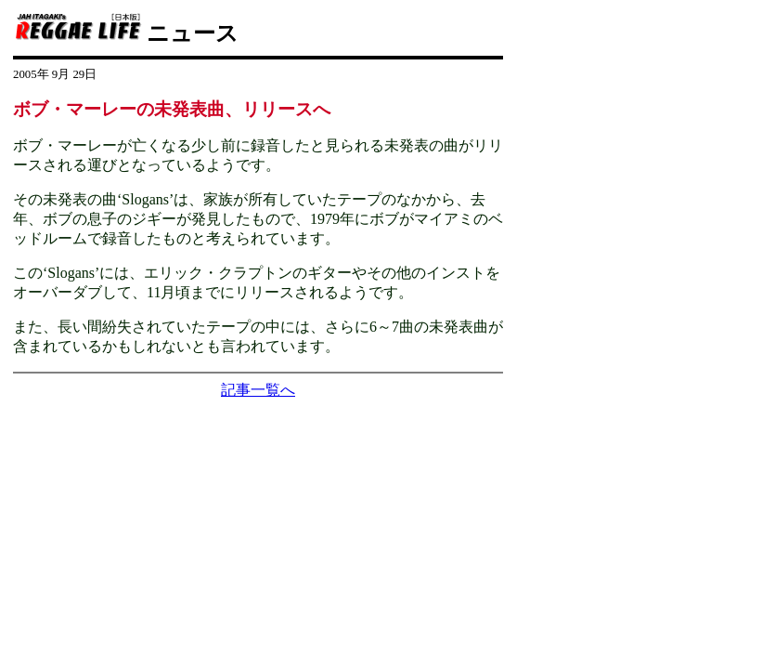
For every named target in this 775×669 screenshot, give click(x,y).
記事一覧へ (258, 390)
